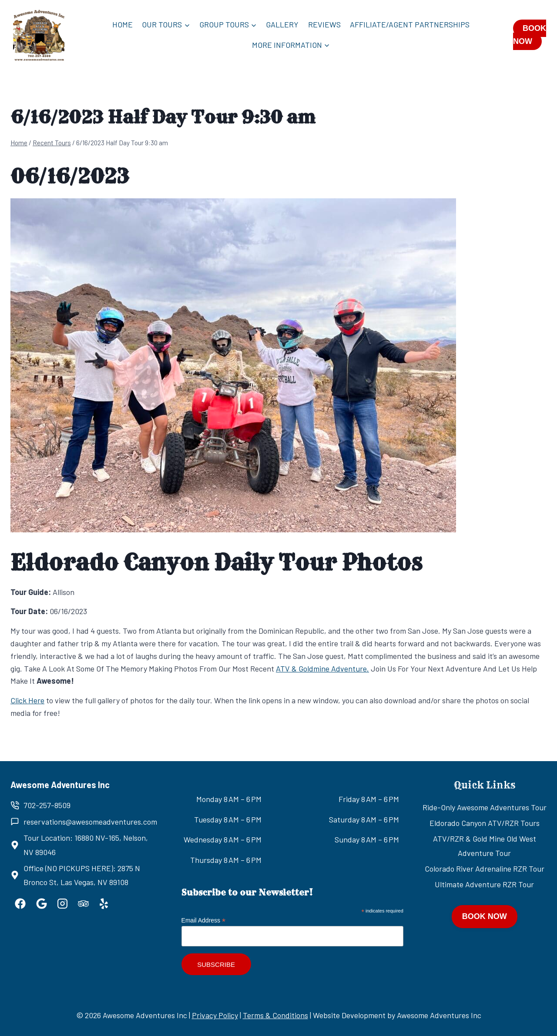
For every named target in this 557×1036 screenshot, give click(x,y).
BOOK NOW (529, 35)
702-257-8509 (46, 805)
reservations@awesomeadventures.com (90, 821)
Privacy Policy (215, 1015)
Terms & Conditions (275, 1015)
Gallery (282, 24)
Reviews (324, 24)
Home (122, 24)
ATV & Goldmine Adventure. (322, 668)
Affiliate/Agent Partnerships (410, 24)
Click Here (27, 700)
